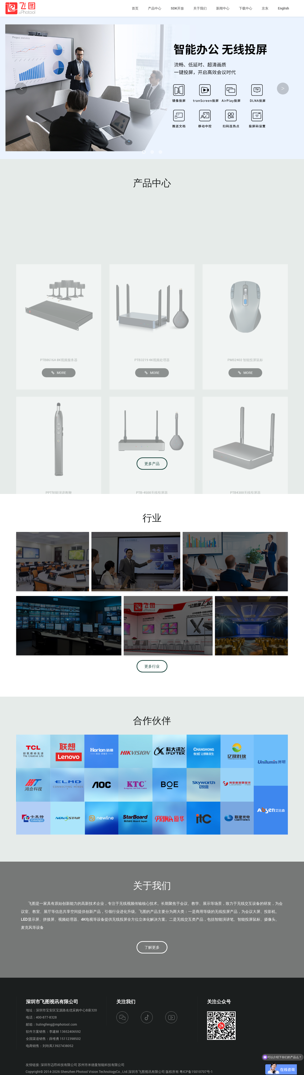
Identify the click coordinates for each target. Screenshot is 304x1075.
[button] (144, 152)
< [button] (21, 88)
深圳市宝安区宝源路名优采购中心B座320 (66, 1010)
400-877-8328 (46, 1017)
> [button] (283, 88)
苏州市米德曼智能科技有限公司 (101, 1064)
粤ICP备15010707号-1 (196, 1071)
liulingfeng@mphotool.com (56, 1024)
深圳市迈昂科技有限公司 (59, 1064)
